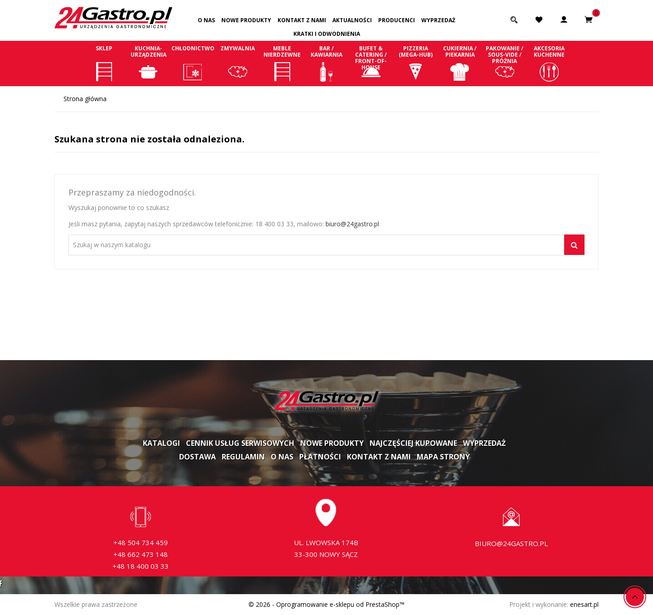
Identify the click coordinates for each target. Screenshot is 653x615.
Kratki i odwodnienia (326, 34)
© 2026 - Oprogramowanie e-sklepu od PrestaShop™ (326, 604)
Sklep (104, 63)
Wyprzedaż (438, 20)
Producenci (396, 20)
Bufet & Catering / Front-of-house (371, 63)
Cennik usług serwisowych (240, 443)
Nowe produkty (246, 20)
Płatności (320, 457)
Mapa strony (443, 457)
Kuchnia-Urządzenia (148, 63)
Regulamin (243, 457)
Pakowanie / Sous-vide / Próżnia (504, 63)
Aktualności (352, 20)
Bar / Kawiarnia (326, 63)
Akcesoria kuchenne (549, 63)
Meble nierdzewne (282, 63)
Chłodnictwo (193, 63)
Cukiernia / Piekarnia (460, 63)
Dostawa (197, 457)
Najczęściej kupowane (413, 443)
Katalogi (161, 443)
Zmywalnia (237, 63)
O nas (206, 20)
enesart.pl (584, 604)
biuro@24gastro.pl (352, 224)
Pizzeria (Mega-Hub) (415, 63)
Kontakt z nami (302, 20)
